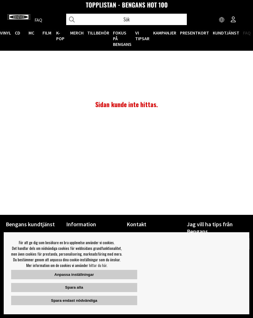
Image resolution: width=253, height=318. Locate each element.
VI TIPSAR (142, 35)
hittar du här (98, 265)
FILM (46, 33)
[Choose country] (222, 20)
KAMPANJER (164, 33)
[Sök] (126, 19)
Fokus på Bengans (122, 38)
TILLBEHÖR (98, 33)
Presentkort (194, 33)
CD (17, 33)
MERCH (77, 33)
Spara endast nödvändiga (74, 300)
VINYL (5, 33)
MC (31, 33)
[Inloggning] (233, 20)
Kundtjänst (226, 33)
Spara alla (74, 287)
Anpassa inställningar (74, 274)
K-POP (60, 35)
